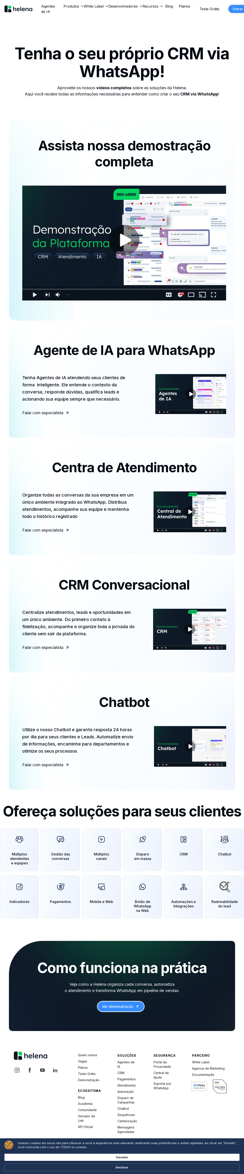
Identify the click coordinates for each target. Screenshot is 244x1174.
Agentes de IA (126, 1064)
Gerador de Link (86, 1118)
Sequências (126, 1115)
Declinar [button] (211, 1163)
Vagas (82, 1061)
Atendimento (126, 1085)
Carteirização (127, 1121)
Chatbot (123, 1108)
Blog (81, 1097)
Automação (125, 1091)
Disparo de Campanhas (126, 1100)
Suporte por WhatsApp (162, 1086)
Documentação (203, 1075)
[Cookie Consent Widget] (122, 1163)
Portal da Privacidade (162, 1064)
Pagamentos (126, 1079)
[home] (18, 9)
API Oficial (85, 1127)
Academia (85, 1104)
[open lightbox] (124, 243)
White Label (200, 1062)
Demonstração (88, 1080)
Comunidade (87, 1110)
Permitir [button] (185, 1163)
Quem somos (87, 1055)
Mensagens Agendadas (126, 1129)
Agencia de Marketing (208, 1068)
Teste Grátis (209, 9)
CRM (120, 1073)
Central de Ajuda (161, 1075)
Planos (83, 1067)
